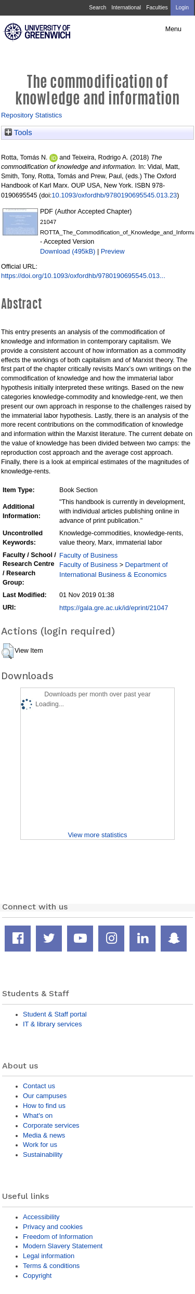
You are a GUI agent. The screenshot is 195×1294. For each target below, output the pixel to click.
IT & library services (52, 1024)
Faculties (156, 7)
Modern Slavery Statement (62, 1246)
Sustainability (42, 1154)
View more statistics (97, 835)
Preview (113, 251)
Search (97, 7)
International (126, 7)
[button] (8, 651)
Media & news (44, 1135)
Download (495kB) (67, 251)
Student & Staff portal (55, 1014)
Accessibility (41, 1217)
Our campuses (45, 1096)
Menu (173, 29)
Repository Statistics (31, 115)
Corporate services (51, 1125)
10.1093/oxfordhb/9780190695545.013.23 (114, 195)
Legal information (48, 1256)
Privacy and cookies (53, 1227)
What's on (38, 1115)
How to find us (44, 1106)
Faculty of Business (88, 555)
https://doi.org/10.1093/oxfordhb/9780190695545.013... (83, 276)
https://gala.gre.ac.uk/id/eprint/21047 (113, 608)
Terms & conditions (51, 1266)
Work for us (40, 1144)
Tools (18, 132)
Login (182, 7)
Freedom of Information (58, 1236)
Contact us (39, 1086)
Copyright (37, 1275)
